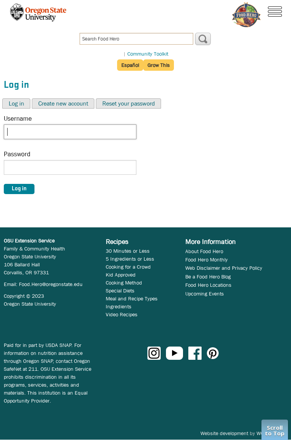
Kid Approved (121, 274)
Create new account (63, 103)
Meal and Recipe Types (132, 298)
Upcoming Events (204, 293)
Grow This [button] (158, 65)
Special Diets (120, 290)
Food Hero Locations (208, 284)
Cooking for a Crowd (128, 266)
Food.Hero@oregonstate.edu (51, 284)
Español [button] (130, 65)
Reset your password (128, 103)
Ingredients (118, 306)
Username (18, 119)
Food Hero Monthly (206, 259)
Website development (224, 433)
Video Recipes (122, 314)
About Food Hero (204, 251)
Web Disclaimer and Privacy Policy (223, 267)
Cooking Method (124, 282)
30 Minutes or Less (128, 250)
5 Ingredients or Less (130, 258)
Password (17, 154)
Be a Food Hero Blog (208, 276)
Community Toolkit (147, 53)
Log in (16, 103)
